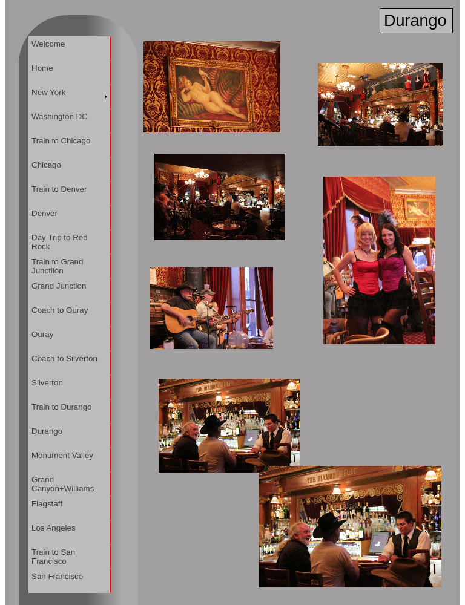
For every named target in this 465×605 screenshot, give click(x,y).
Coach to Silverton (64, 358)
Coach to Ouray (59, 310)
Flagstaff (47, 503)
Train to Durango (62, 406)
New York (48, 92)
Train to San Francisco (53, 557)
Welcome (48, 43)
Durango (47, 431)
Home (42, 68)
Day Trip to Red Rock (59, 242)
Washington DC (59, 116)
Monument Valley (62, 455)
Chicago (46, 164)
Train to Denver (59, 189)
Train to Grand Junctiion (57, 266)
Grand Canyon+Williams (62, 484)
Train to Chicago (61, 140)
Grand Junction (59, 285)
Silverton (47, 382)
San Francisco (57, 576)
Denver (44, 213)
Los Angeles (53, 527)
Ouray (42, 334)
